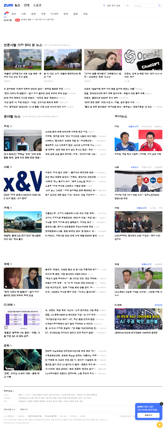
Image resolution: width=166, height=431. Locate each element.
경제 (33, 13)
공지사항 (63, 416)
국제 (43, 13)
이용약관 (21, 416)
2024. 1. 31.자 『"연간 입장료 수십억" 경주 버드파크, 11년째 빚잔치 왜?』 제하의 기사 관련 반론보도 (58, 394)
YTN (160, 208)
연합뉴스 (158, 126)
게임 (85, 13)
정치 (14, 13)
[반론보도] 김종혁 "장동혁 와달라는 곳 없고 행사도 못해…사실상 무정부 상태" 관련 (51, 401)
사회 (23, 13)
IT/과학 (54, 13)
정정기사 (8, 391)
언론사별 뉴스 (9, 409)
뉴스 (17, 5)
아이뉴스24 (146, 126)
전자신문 (158, 305)
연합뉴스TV (133, 126)
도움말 (82, 416)
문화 (66, 13)
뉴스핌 (127, 81)
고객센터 (73, 416)
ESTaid (8, 423)
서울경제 (158, 167)
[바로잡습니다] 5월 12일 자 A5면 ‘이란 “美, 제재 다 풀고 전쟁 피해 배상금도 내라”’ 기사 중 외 (55, 398)
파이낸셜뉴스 (49, 81)
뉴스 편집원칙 (9, 416)
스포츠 (37, 5)
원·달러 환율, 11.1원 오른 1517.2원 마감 (37, 20)
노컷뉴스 (134, 167)
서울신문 (87, 81)
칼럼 (75, 13)
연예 (26, 5)
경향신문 (7, 81)
